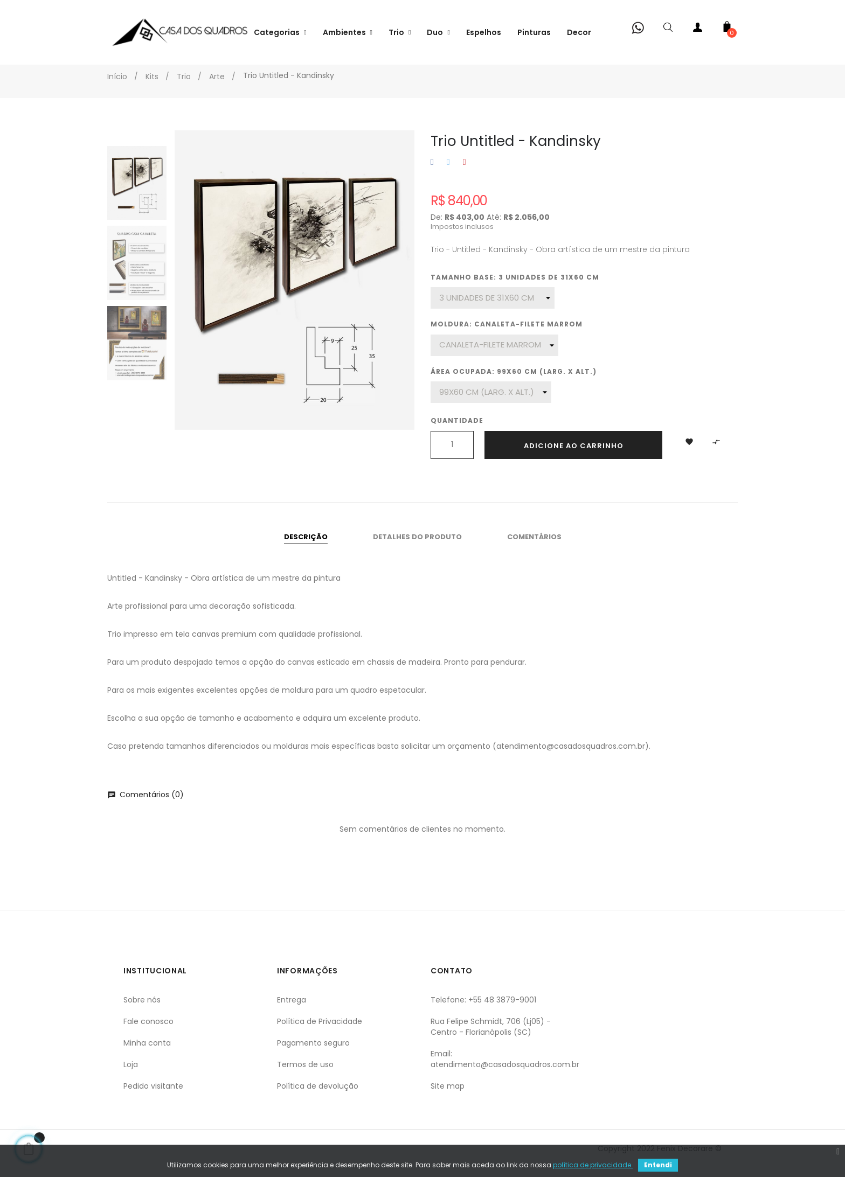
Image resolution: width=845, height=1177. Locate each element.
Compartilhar (432, 172)
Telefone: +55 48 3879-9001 (483, 1009)
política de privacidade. (593, 1164)
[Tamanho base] (493, 307)
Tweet (448, 172)
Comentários (534, 546)
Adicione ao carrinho (574, 455)
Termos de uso (305, 1074)
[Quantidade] (452, 455)
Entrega (291, 1009)
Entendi (658, 1164)
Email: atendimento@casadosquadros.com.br (505, 1069)
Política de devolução (317, 1095)
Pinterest (464, 172)
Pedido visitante (153, 1095)
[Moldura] (494, 355)
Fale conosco (148, 1031)
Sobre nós (142, 1009)
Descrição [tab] (306, 546)
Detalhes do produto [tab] (417, 546)
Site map (448, 1095)
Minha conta (147, 1052)
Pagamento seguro (313, 1052)
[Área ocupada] (491, 402)
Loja (130, 1074)
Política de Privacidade (319, 1031)
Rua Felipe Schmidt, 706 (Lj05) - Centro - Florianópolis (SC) (491, 1036)
